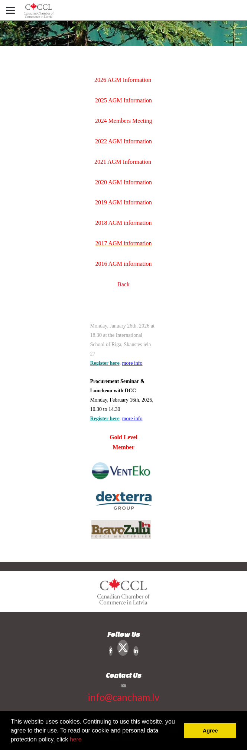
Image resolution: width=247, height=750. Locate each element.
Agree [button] (210, 731)
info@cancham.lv (123, 697)
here (76, 739)
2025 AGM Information (123, 100)
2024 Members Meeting (123, 121)
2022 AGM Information (123, 141)
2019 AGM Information (123, 202)
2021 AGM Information (122, 162)
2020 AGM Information (123, 182)
